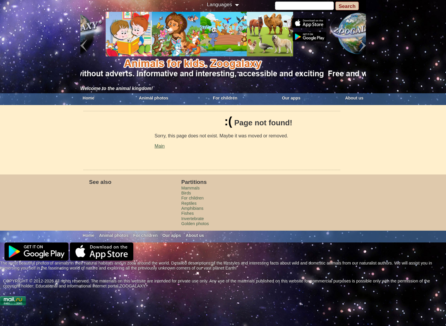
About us (354, 98)
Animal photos (153, 98)
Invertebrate (192, 218)
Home (88, 98)
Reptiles (189, 203)
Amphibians (192, 208)
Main (160, 146)
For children (225, 98)
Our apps (291, 98)
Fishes (187, 213)
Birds (186, 193)
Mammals (190, 188)
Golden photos (195, 223)
